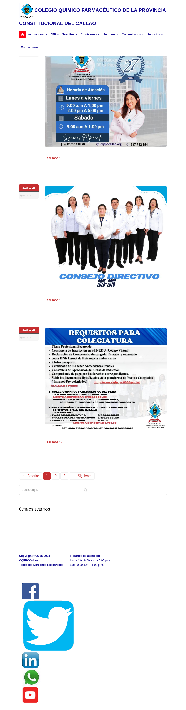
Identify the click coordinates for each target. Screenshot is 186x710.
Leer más (53, 158)
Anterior (31, 476)
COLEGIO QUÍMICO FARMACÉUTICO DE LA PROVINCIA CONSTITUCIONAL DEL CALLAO (92, 14)
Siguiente (82, 476)
